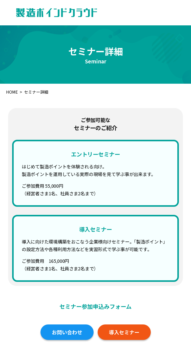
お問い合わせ (67, 332)
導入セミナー (124, 332)
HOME (12, 92)
